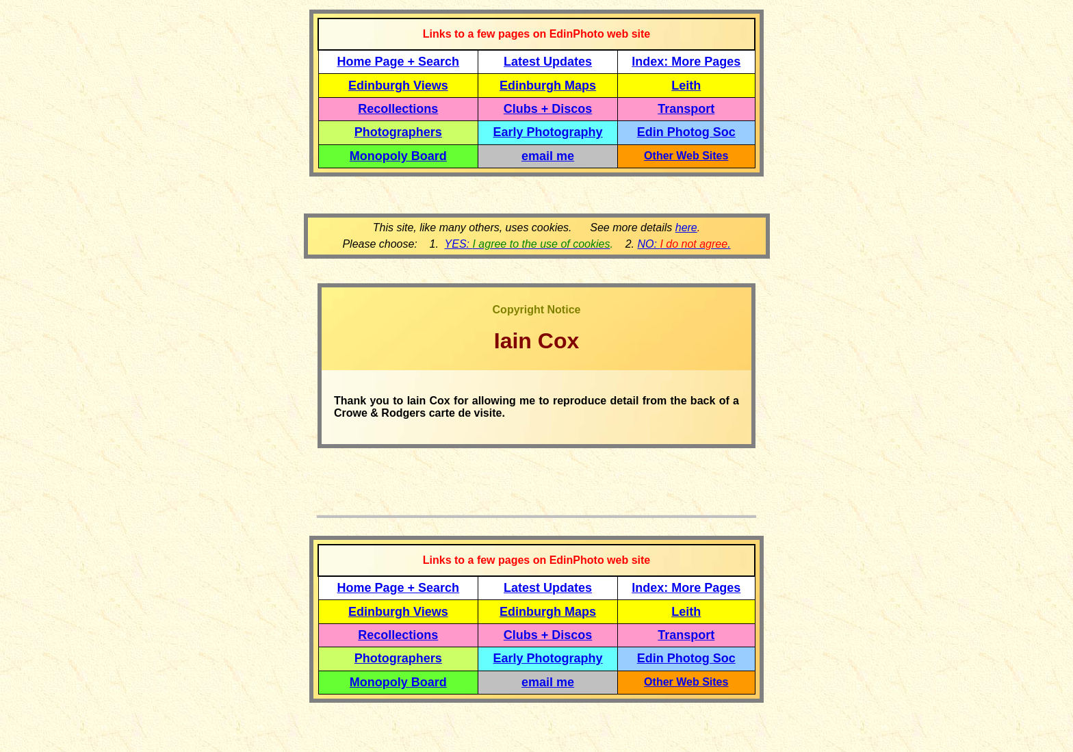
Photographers (398, 132)
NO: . (683, 244)
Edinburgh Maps (548, 85)
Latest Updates (548, 61)
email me (547, 156)
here (686, 227)
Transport (686, 109)
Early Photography (548, 132)
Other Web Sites (686, 155)
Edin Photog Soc (686, 132)
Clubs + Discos (548, 109)
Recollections (398, 109)
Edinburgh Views (398, 85)
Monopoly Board (398, 156)
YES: (527, 244)
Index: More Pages (686, 61)
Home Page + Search (398, 61)
